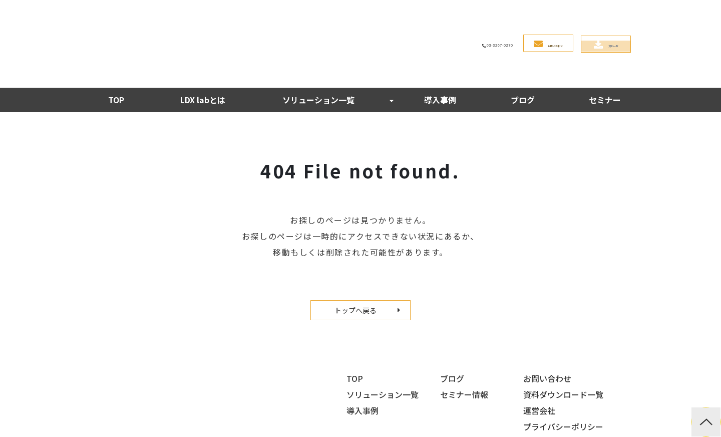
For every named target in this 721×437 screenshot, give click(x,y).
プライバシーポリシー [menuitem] (563, 375)
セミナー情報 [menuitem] (464, 343)
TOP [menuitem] (116, 49)
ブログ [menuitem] (523, 49)
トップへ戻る (355, 259)
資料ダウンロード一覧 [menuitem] (563, 343)
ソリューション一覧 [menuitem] (318, 49)
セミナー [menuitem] (605, 49)
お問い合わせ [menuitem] (547, 327)
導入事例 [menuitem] (440, 49)
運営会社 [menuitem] (539, 359)
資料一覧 (588, 19)
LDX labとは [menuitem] (202, 49)
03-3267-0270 (379, 18)
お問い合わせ (482, 19)
